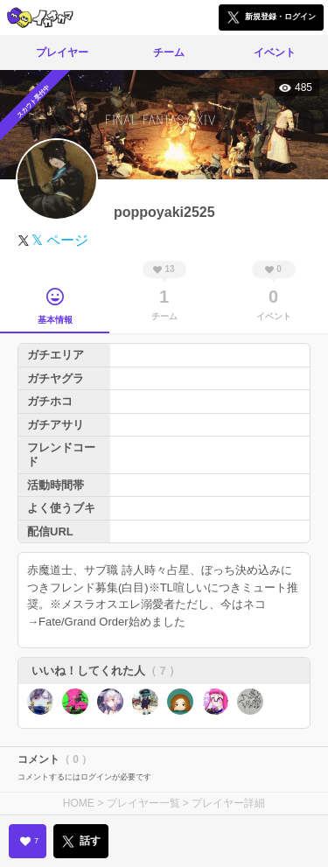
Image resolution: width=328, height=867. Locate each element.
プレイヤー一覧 (143, 803)
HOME (78, 803)
